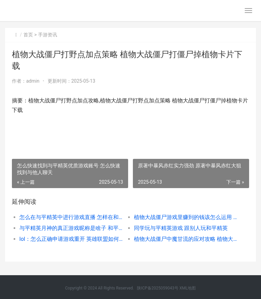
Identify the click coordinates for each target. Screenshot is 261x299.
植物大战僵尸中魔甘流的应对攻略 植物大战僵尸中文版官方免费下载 (185, 239)
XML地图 (187, 288)
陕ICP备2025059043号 (157, 288)
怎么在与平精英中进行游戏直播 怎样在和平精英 (71, 217)
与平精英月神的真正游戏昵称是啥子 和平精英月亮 (71, 228)
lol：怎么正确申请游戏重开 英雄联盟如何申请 (71, 239)
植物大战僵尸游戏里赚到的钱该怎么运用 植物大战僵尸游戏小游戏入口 (185, 217)
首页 (28, 34)
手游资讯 (47, 34)
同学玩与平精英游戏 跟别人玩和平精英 (181, 228)
